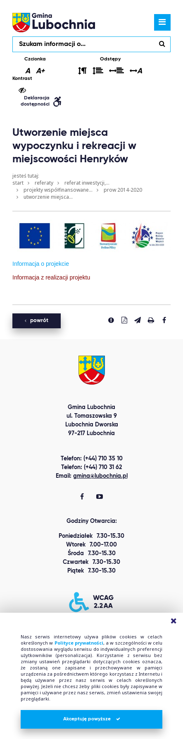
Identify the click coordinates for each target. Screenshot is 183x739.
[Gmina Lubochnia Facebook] (82, 497)
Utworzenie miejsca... (48, 196)
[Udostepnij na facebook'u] (164, 320)
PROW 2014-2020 (123, 189)
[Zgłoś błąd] (111, 320)
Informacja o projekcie (40, 263)
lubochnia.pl (53, 22)
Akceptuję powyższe (91, 719)
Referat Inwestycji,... (86, 182)
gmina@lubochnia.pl (100, 476)
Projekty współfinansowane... (58, 189)
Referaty (44, 182)
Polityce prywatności (79, 643)
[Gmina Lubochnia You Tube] (99, 497)
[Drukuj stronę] (150, 320)
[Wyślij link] (137, 320)
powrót (36, 320)
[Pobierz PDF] (124, 320)
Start (18, 182)
